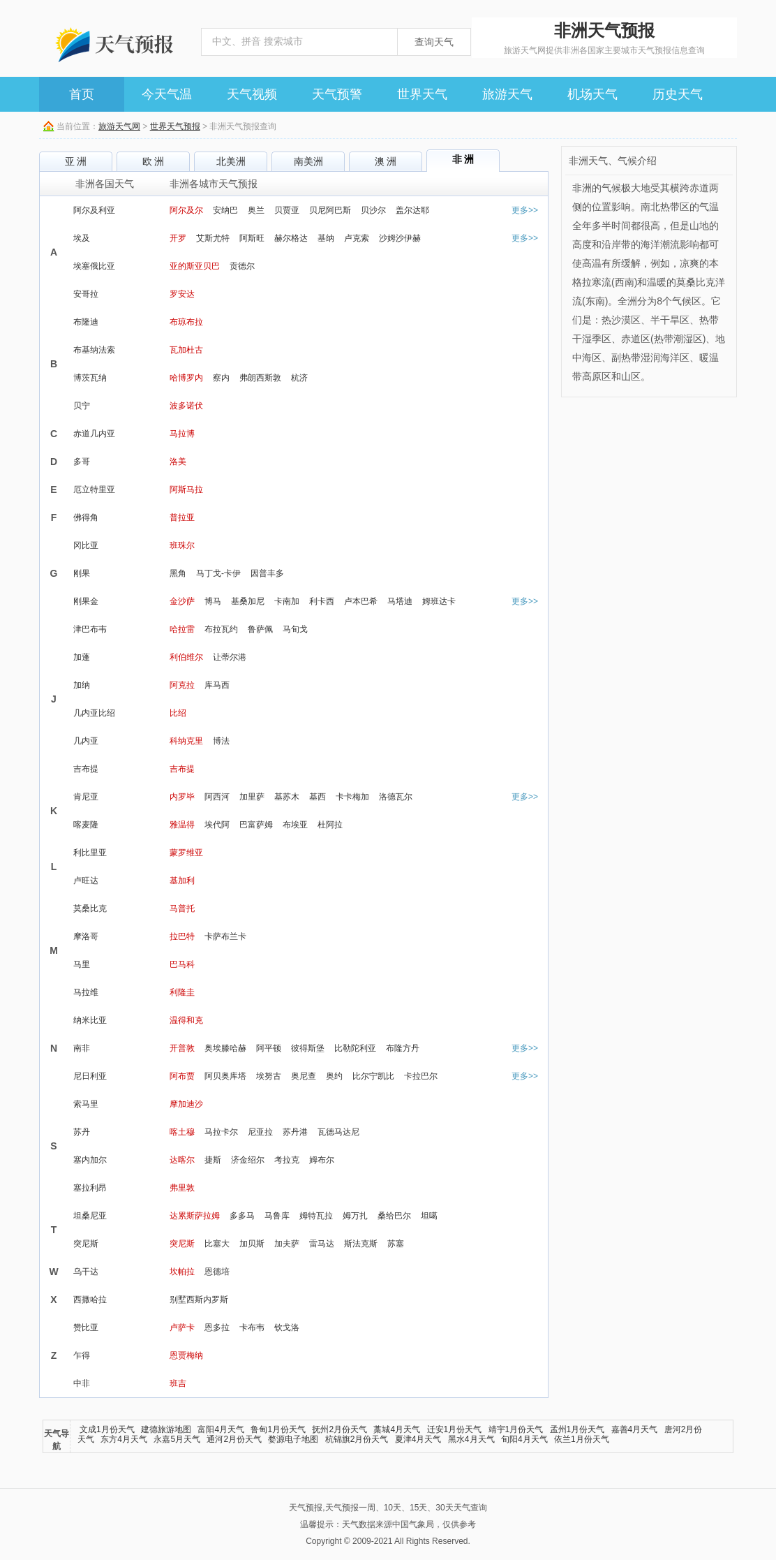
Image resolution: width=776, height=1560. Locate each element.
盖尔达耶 (412, 210)
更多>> (525, 210)
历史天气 (677, 94)
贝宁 (81, 406)
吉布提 (85, 769)
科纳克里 (186, 741)
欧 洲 (153, 161)
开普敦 (182, 1048)
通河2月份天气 (234, 1439)
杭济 (299, 378)
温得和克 (186, 1020)
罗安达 (182, 294)
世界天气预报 (175, 126)
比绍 (178, 713)
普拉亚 (182, 517)
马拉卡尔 (221, 1132)
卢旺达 (85, 880)
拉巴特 (182, 936)
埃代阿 (217, 825)
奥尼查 (303, 1076)
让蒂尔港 (229, 657)
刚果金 (85, 601)
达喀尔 (182, 1160)
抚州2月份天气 (339, 1429)
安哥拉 (85, 294)
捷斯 (212, 1160)
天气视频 (252, 94)
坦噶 (429, 1216)
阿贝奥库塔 (225, 1076)
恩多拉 (217, 1327)
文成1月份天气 (107, 1429)
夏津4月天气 (418, 1439)
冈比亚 (85, 545)
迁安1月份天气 (454, 1429)
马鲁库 (277, 1216)
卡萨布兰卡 (225, 936)
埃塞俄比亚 (94, 266)
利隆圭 (182, 992)
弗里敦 (182, 1188)
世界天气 (422, 94)
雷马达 (321, 1244)
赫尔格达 (291, 238)
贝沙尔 (373, 210)
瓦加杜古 (186, 350)
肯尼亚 (85, 797)
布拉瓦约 (221, 629)
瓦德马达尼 (338, 1132)
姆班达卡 (439, 601)
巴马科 (182, 964)
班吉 (178, 1383)
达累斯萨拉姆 (195, 1216)
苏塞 (395, 1244)
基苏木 (286, 797)
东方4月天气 (123, 1439)
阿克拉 (182, 685)
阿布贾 (182, 1076)
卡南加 (286, 601)
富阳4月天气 (220, 1429)
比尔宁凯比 (373, 1076)
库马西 (217, 685)
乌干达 (85, 1271)
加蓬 (81, 657)
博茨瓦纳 (90, 378)
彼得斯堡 (307, 1048)
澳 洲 (386, 161)
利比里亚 (90, 853)
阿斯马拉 (186, 489)
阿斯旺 (251, 238)
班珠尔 (182, 545)
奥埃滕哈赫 (225, 1048)
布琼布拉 (186, 322)
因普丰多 (267, 573)
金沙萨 (182, 601)
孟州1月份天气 (577, 1429)
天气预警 (337, 94)
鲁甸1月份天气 (278, 1429)
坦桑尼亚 (90, 1216)
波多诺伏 (186, 406)
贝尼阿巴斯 (330, 210)
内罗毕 (182, 797)
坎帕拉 (182, 1271)
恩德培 (217, 1271)
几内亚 (85, 741)
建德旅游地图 (166, 1429)
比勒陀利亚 (355, 1048)
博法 (221, 741)
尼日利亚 (90, 1076)
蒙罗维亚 (186, 853)
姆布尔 (321, 1160)
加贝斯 (251, 1244)
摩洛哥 (85, 936)
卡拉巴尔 (421, 1076)
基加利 (182, 880)
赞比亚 (85, 1327)
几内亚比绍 (94, 713)
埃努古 (268, 1076)
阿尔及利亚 (94, 210)
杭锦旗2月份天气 (357, 1439)
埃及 (81, 238)
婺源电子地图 (293, 1439)
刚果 (81, 573)
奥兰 (256, 210)
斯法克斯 (361, 1244)
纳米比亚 (90, 1020)
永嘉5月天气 (177, 1439)
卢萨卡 (182, 1327)
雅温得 (182, 825)
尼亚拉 (260, 1132)
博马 (212, 601)
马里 (81, 964)
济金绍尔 (247, 1160)
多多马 (242, 1216)
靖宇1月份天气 (516, 1429)
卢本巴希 (361, 601)
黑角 (178, 573)
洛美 (178, 461)
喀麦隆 (85, 825)
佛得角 (85, 517)
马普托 (182, 908)
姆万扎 (355, 1216)
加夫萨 (286, 1244)
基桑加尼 (247, 601)
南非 (81, 1048)
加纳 (81, 685)
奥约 (334, 1076)
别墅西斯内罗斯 (199, 1299)
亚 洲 (76, 161)
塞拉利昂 (90, 1188)
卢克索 (356, 238)
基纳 (326, 238)
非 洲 (463, 159)
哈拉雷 (182, 629)
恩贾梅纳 (186, 1355)
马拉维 (85, 992)
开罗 (178, 238)
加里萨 (251, 797)
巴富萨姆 (256, 825)
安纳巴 (225, 210)
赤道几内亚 (94, 434)
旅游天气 (507, 94)
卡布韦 (251, 1327)
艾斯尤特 (213, 238)
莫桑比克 (90, 908)
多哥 (81, 461)
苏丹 (81, 1132)
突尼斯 (85, 1244)
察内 (221, 378)
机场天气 (592, 94)
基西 (317, 797)
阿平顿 (268, 1048)
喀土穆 (182, 1132)
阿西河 (217, 797)
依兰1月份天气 (581, 1439)
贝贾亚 (286, 210)
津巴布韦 (90, 629)
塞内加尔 (90, 1160)
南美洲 (308, 161)
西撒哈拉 (90, 1299)
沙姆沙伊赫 (400, 238)
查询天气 (434, 41)
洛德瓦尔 (395, 797)
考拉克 (286, 1160)
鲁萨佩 (260, 629)
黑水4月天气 (471, 1439)
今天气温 (167, 94)
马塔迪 (399, 601)
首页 (81, 94)
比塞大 (217, 1244)
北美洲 (231, 161)
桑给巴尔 (394, 1216)
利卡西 (321, 601)
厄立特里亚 (94, 489)
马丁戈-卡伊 (218, 573)
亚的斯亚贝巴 (195, 266)
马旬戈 (295, 629)
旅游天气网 (119, 126)
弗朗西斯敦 (260, 378)
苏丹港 (295, 1132)
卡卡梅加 (352, 797)
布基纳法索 (94, 350)
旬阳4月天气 (524, 1439)
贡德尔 (242, 266)
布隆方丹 (402, 1048)
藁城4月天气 (396, 1429)
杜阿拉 (330, 825)
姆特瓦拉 (316, 1216)
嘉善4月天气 (634, 1429)
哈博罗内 (186, 378)
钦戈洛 (286, 1327)
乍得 (81, 1355)
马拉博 (182, 434)
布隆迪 (85, 322)
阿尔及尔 (186, 210)
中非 (81, 1383)
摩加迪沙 (186, 1104)
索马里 (85, 1104)
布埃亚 (295, 825)
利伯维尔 (186, 657)
